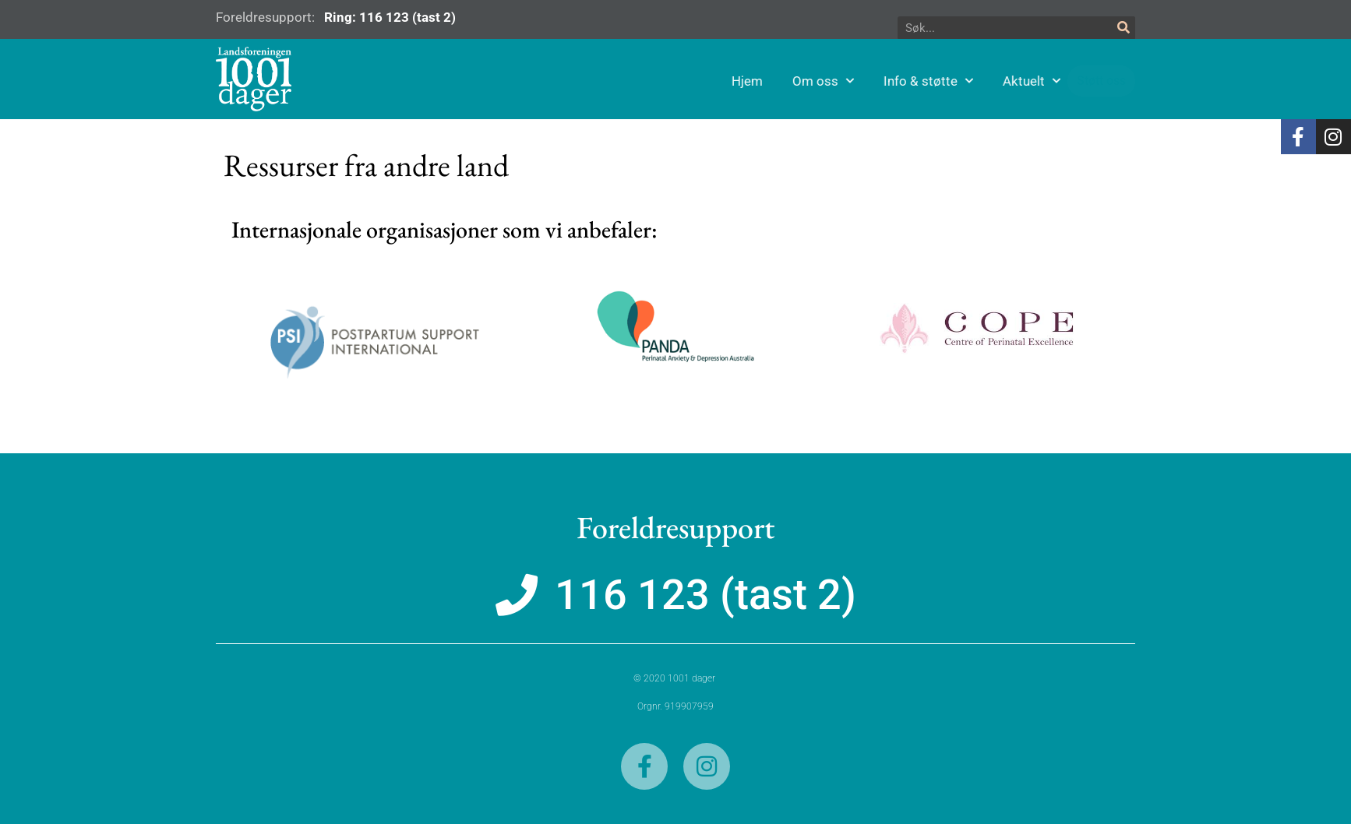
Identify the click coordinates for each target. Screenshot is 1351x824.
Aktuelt (1110, 81)
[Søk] (1123, 28)
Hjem (825, 81)
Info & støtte (1007, 81)
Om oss (902, 81)
